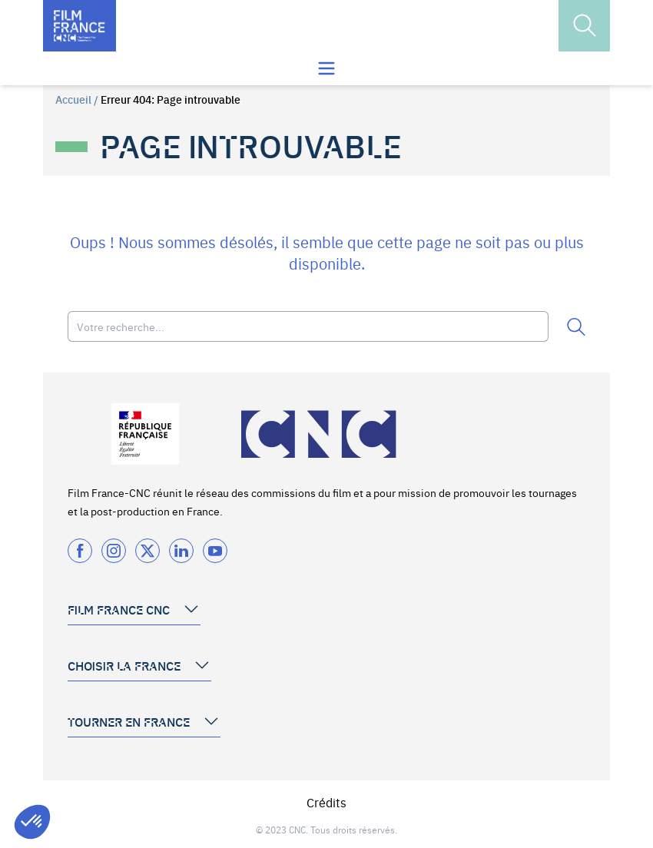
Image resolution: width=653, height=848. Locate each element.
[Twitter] (147, 550)
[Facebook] (80, 550)
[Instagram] (113, 550)
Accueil (73, 99)
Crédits (326, 801)
